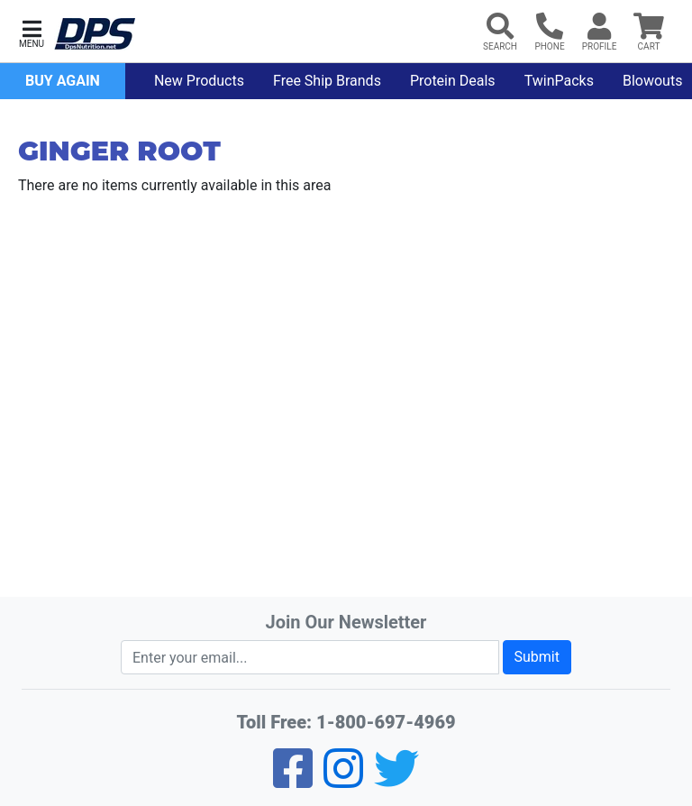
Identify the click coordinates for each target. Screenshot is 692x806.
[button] (31, 32)
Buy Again (62, 80)
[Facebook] (293, 780)
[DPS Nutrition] (94, 34)
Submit (537, 656)
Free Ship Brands (327, 80)
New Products (199, 80)
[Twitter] (396, 780)
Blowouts (652, 80)
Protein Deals (453, 80)
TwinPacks (559, 80)
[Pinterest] (343, 780)
